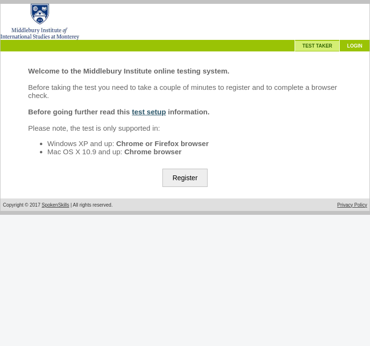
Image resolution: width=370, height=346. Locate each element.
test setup (149, 112)
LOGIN (355, 46)
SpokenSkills (55, 205)
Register (185, 178)
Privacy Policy (352, 205)
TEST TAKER (317, 46)
